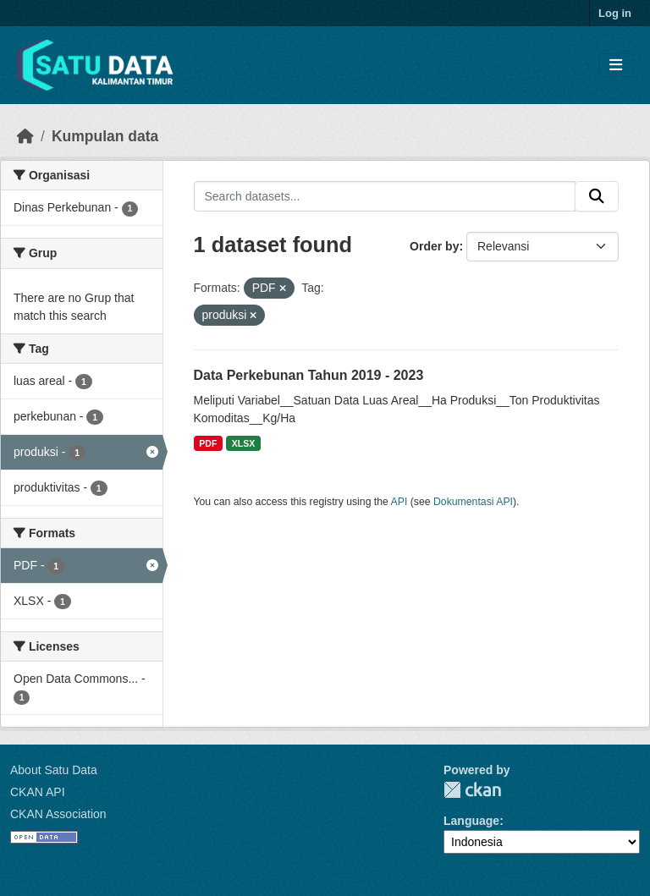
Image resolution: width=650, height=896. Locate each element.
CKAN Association (58, 814)
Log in (614, 13)
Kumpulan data (105, 136)
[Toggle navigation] (615, 65)
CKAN (472, 790)
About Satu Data (53, 770)
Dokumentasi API (473, 502)
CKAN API (37, 792)
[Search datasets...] (385, 196)
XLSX (243, 443)
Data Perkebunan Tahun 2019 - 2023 (309, 375)
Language (471, 820)
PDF (208, 443)
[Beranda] (25, 136)
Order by (434, 246)
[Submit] (597, 196)
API (399, 502)
